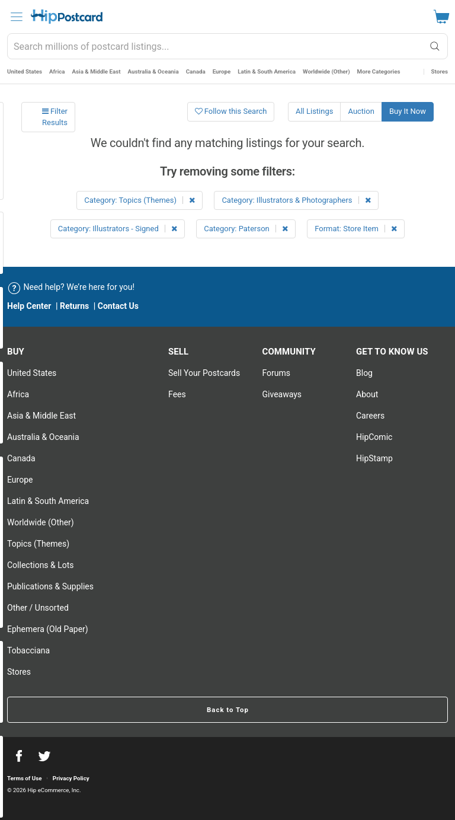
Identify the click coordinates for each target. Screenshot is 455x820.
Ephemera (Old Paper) (47, 629)
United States (24, 71)
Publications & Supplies (50, 586)
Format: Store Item (356, 228)
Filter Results (55, 117)
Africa (57, 71)
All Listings (315, 111)
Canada (196, 71)
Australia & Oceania (153, 71)
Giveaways (282, 394)
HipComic (374, 437)
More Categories (378, 71)
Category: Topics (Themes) (139, 200)
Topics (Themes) (38, 543)
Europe (222, 71)
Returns (74, 306)
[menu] (16, 16)
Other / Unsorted (38, 607)
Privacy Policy (71, 778)
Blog (364, 373)
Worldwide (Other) (326, 71)
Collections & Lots (40, 565)
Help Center (29, 306)
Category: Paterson (246, 228)
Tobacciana (28, 650)
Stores (439, 71)
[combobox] (227, 46)
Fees (177, 394)
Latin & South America (267, 71)
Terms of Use (24, 778)
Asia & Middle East (96, 71)
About (367, 394)
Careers (370, 415)
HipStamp (374, 458)
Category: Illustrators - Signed (117, 228)
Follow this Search (231, 111)
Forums (276, 373)
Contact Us (118, 306)
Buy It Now (407, 111)
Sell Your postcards (204, 373)
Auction (361, 111)
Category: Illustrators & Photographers (296, 200)
